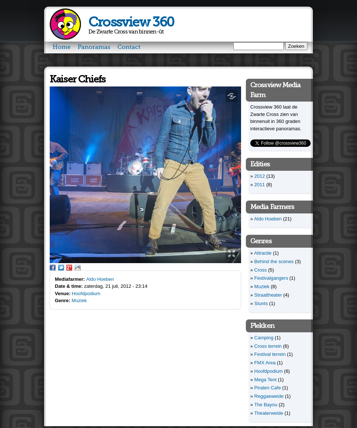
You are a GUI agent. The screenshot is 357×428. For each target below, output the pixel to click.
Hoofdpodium (86, 293)
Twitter (61, 267)
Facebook (53, 267)
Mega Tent (265, 379)
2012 (259, 176)
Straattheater (268, 295)
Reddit (78, 267)
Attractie (263, 253)
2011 (259, 184)
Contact (129, 47)
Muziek (79, 300)
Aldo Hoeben (100, 279)
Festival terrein (270, 354)
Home (62, 47)
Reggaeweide (269, 396)
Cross (260, 270)
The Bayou (266, 404)
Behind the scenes (274, 261)
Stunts (261, 303)
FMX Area (265, 362)
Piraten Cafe (267, 387)
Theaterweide (268, 413)
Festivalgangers (271, 278)
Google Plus (69, 267)
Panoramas (94, 47)
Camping (263, 337)
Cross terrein (268, 346)
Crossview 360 (131, 22)
